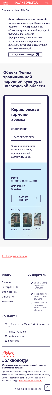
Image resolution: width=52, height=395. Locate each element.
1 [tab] (24, 235)
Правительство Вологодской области (41, 296)
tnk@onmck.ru (16, 336)
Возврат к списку (14, 256)
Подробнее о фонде (25, 54)
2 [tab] (28, 235)
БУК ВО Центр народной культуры (41, 285)
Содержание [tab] (19, 129)
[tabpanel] (15, 223)
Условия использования (30, 380)
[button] (46, 2)
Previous (9, 222)
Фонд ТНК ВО (9, 291)
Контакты (7, 301)
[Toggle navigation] (46, 2)
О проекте (8, 296)
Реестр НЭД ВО (11, 287)
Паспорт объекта (28, 198)
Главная (6, 282)
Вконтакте (13, 340)
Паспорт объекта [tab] (23, 137)
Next (42, 222)
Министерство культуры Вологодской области (41, 306)
